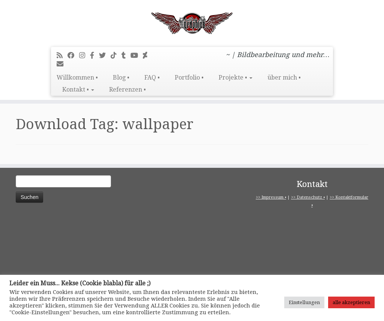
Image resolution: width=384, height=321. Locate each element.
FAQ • (152, 77)
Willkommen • (77, 77)
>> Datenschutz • (308, 197)
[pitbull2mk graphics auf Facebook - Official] (94, 55)
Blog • (121, 77)
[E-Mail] (62, 64)
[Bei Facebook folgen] (73, 55)
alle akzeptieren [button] (351, 302)
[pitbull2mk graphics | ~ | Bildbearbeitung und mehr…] (192, 22)
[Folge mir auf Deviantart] (147, 55)
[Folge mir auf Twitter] (105, 55)
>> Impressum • (271, 197)
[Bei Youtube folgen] (136, 55)
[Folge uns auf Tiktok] (116, 55)
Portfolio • (189, 77)
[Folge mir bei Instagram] (84, 55)
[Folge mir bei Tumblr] (126, 55)
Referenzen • (127, 89)
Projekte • (235, 77)
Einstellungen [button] (304, 302)
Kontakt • (78, 89)
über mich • (284, 77)
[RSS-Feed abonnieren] (62, 55)
